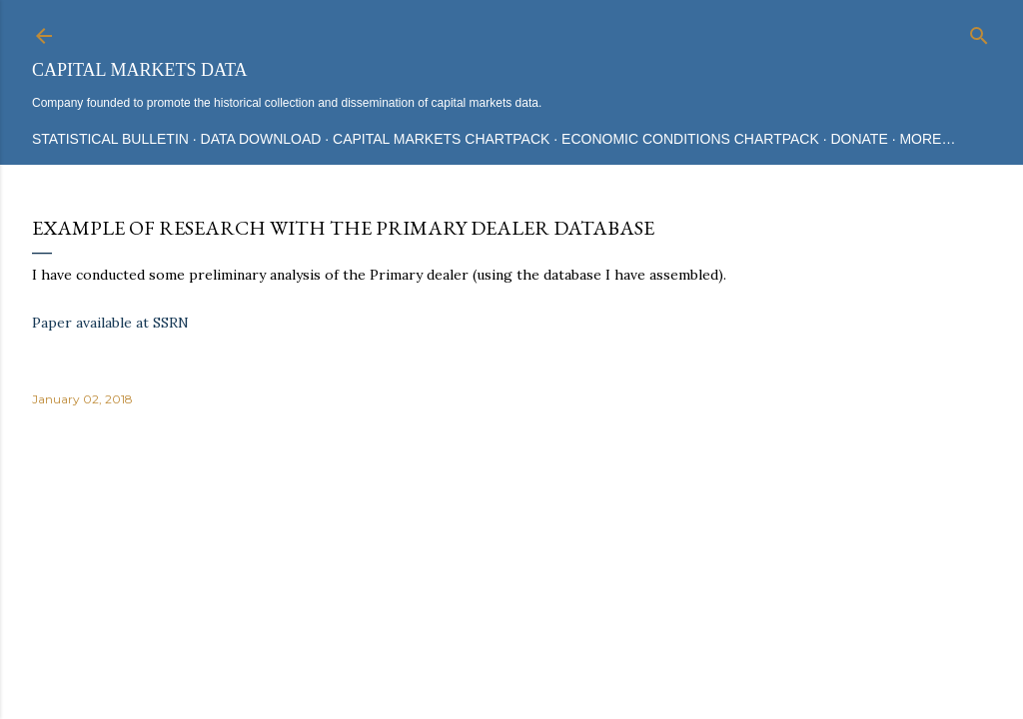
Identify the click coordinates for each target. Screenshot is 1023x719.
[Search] (979, 31)
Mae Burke (564, 628)
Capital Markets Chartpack (441, 139)
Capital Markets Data (139, 70)
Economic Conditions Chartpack (690, 139)
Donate (858, 139)
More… (927, 139)
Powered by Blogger (511, 591)
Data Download (261, 139)
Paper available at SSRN (110, 323)
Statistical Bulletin (110, 139)
